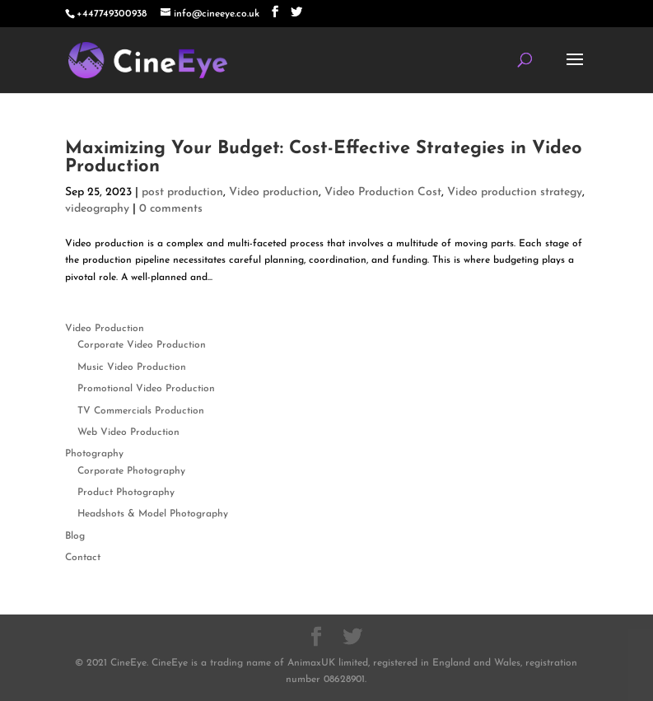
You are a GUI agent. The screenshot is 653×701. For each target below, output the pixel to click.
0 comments (171, 209)
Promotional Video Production (146, 389)
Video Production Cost (382, 192)
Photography (94, 454)
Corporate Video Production (141, 345)
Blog (75, 536)
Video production (274, 192)
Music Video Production (131, 367)
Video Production (104, 329)
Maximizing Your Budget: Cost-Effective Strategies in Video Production (323, 157)
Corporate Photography (131, 471)
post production (182, 192)
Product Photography (126, 493)
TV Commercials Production (140, 411)
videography (97, 209)
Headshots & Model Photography (152, 514)
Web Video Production (128, 432)
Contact (82, 558)
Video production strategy (514, 192)
